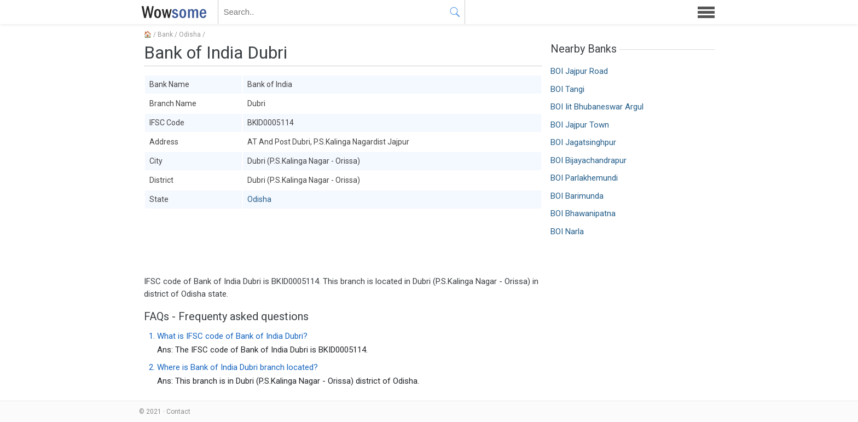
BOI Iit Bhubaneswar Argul (597, 107)
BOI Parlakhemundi (584, 178)
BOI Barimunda (577, 196)
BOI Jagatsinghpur (583, 142)
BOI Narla (567, 231)
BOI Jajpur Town (579, 125)
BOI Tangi (567, 89)
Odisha (190, 34)
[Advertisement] (343, 242)
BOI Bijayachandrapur (588, 160)
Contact (178, 411)
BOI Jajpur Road (579, 71)
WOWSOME (172, 12)
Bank (165, 34)
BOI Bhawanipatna (583, 213)
